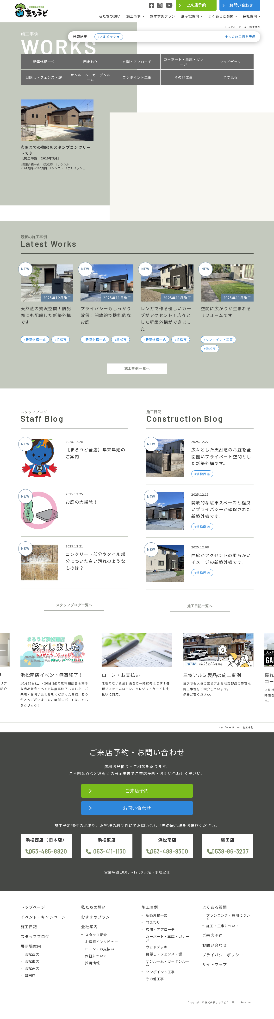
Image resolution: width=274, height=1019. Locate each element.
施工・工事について (222, 925)
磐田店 (30, 975)
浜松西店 (32, 954)
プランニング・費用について (228, 917)
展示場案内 (190, 16)
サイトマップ (214, 964)
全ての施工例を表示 (240, 36)
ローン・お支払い (99, 949)
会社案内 (250, 16)
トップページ (33, 907)
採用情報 (92, 963)
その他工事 (183, 77)
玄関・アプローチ (136, 61)
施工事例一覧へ (137, 368)
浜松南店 (32, 968)
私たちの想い (110, 16)
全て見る (230, 77)
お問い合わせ (241, 5)
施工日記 (29, 926)
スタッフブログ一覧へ (74, 605)
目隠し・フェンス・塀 (43, 77)
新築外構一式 (44, 61)
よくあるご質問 (221, 16)
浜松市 (61, 339)
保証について (96, 956)
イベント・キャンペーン (43, 917)
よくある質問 (214, 907)
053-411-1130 (109, 851)
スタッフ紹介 (96, 934)
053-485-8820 (48, 851)
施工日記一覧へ (200, 606)
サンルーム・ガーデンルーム (90, 77)
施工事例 (133, 16)
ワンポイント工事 (136, 77)
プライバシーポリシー (222, 955)
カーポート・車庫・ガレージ (184, 61)
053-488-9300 (169, 851)
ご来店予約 (196, 5)
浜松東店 (32, 961)
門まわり (90, 61)
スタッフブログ (35, 936)
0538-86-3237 (230, 851)
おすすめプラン (162, 16)
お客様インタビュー (101, 941)
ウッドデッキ (230, 61)
